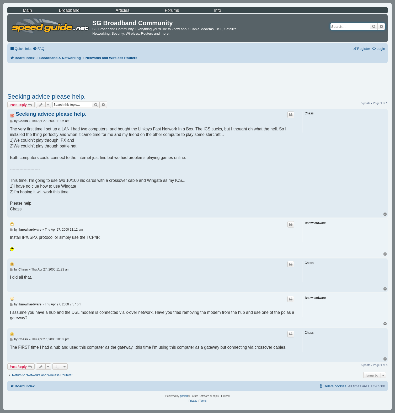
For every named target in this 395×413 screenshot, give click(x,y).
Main (27, 10)
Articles (122, 10)
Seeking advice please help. (46, 96)
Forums (172, 10)
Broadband (69, 10)
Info (217, 10)
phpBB (184, 396)
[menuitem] (38, 48)
